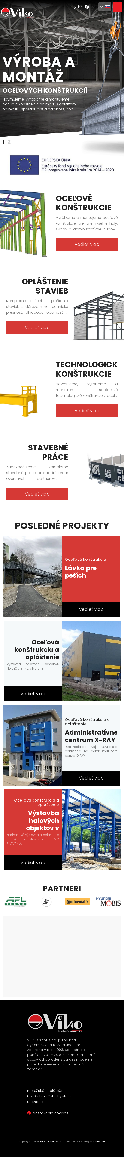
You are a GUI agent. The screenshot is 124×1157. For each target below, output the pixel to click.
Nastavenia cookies (47, 1113)
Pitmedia (99, 1141)
